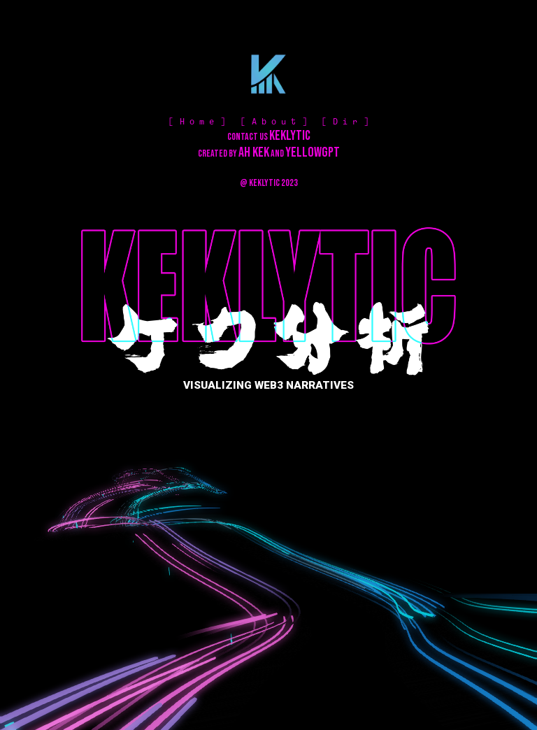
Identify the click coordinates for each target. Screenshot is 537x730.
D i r (345, 122)
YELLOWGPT (312, 152)
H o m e (197, 122)
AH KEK (253, 152)
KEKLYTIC (289, 135)
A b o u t (274, 122)
